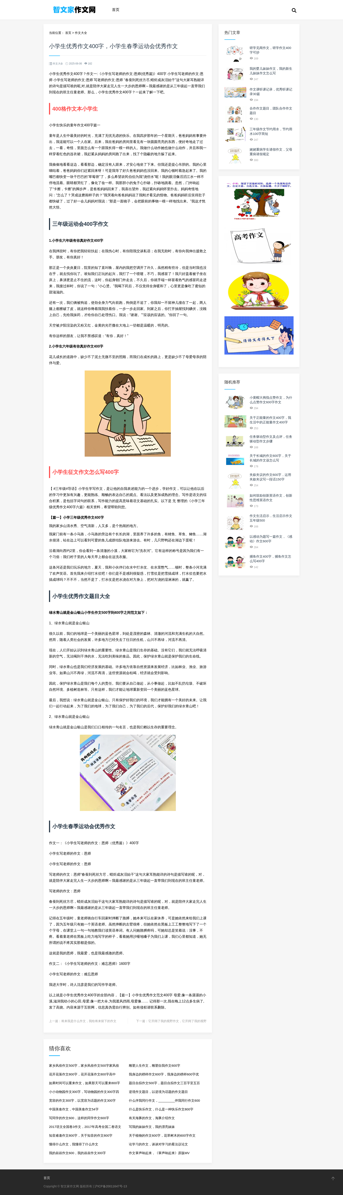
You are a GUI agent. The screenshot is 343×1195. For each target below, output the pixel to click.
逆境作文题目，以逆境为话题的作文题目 (158, 1092)
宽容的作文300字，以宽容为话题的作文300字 (82, 1100)
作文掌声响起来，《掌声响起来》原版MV (159, 1153)
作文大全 (81, 33)
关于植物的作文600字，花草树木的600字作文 (162, 1135)
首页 (115, 10)
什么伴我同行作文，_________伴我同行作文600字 (164, 1102)
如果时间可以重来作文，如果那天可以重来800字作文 (84, 1084)
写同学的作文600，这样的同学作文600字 (79, 1118)
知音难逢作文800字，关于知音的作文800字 (80, 1135)
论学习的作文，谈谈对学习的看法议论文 (158, 1144)
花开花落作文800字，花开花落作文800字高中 (82, 1074)
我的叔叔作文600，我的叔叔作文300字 (77, 1153)
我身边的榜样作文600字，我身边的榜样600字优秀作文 (164, 1075)
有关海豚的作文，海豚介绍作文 (152, 1118)
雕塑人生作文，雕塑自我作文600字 (154, 1065)
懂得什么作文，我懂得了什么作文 (73, 1144)
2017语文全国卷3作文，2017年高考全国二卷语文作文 (85, 1128)
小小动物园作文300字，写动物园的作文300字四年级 (84, 1093)
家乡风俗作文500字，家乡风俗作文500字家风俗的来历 (84, 1067)
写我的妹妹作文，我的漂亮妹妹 (152, 1127)
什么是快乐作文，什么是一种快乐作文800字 (161, 1109)
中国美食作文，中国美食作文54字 (74, 1109)
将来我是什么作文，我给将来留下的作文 (88, 1021)
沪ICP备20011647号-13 (110, 1186)
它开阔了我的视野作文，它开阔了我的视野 (177, 1021)
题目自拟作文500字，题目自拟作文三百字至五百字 (164, 1084)
